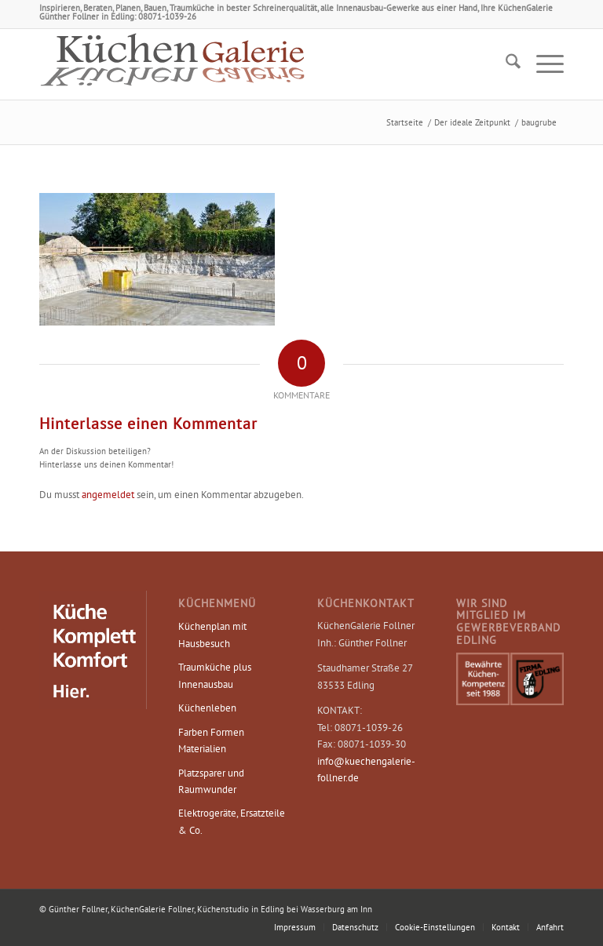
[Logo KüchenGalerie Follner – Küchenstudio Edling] (172, 64)
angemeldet (108, 494)
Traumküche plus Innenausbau (214, 675)
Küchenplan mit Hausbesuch (212, 634)
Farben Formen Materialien (211, 740)
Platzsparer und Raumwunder (211, 781)
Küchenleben (207, 708)
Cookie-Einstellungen (435, 927)
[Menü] (542, 64)
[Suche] (505, 64)
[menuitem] (505, 64)
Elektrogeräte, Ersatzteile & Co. (231, 821)
